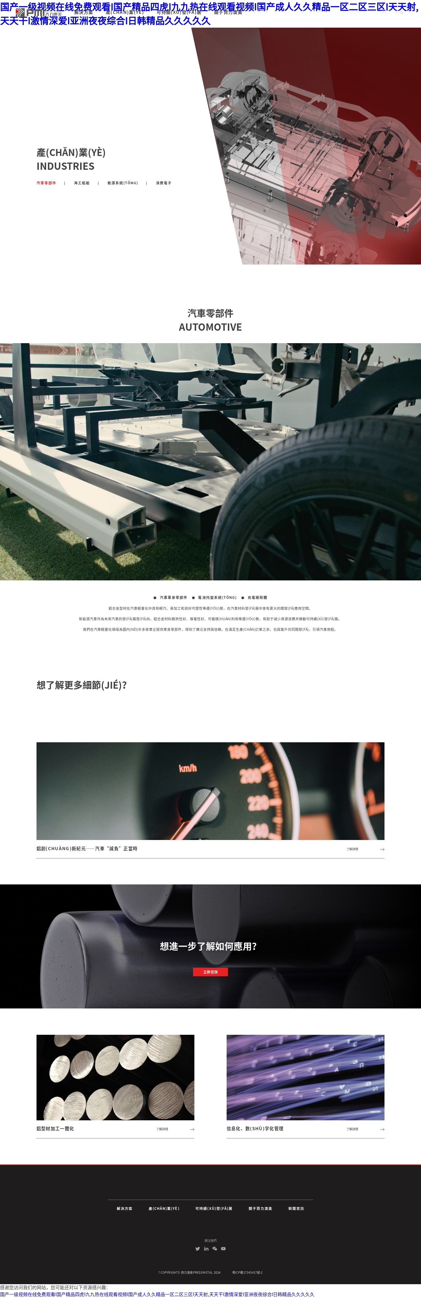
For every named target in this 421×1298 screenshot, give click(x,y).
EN (362, 12)
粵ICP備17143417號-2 (247, 1272)
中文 (372, 12)
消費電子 (164, 183)
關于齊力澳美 (260, 1208)
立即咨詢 (210, 972)
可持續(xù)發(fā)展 (214, 1208)
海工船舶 (82, 183)
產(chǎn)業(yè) (164, 1208)
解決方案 (125, 1208)
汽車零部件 (46, 183)
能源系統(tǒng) (123, 183)
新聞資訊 (296, 1208)
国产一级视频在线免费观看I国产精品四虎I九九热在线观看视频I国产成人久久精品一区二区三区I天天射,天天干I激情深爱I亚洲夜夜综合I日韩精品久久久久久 (157, 1294)
